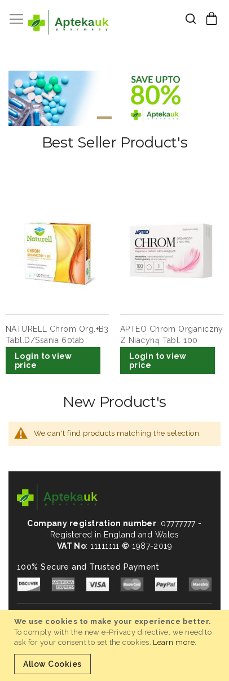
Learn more (174, 642)
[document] (116, 645)
